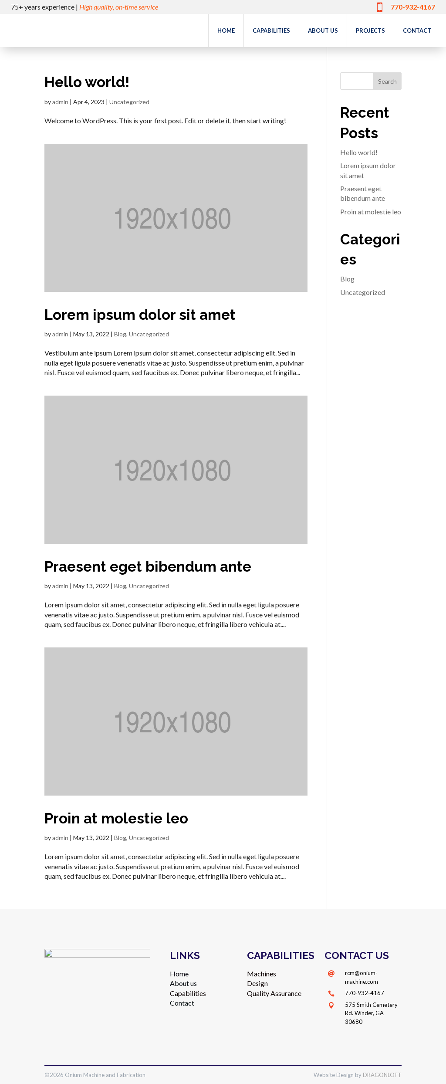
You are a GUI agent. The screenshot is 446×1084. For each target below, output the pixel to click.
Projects (370, 30)
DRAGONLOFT (382, 1074)
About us (323, 30)
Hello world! (86, 82)
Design (257, 983)
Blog (120, 334)
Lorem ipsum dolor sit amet (140, 314)
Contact (417, 30)
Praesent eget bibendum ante (147, 566)
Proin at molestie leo (116, 818)
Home (226, 30)
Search (387, 81)
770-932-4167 (364, 992)
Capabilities (271, 30)
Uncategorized (129, 101)
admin (60, 101)
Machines (261, 973)
